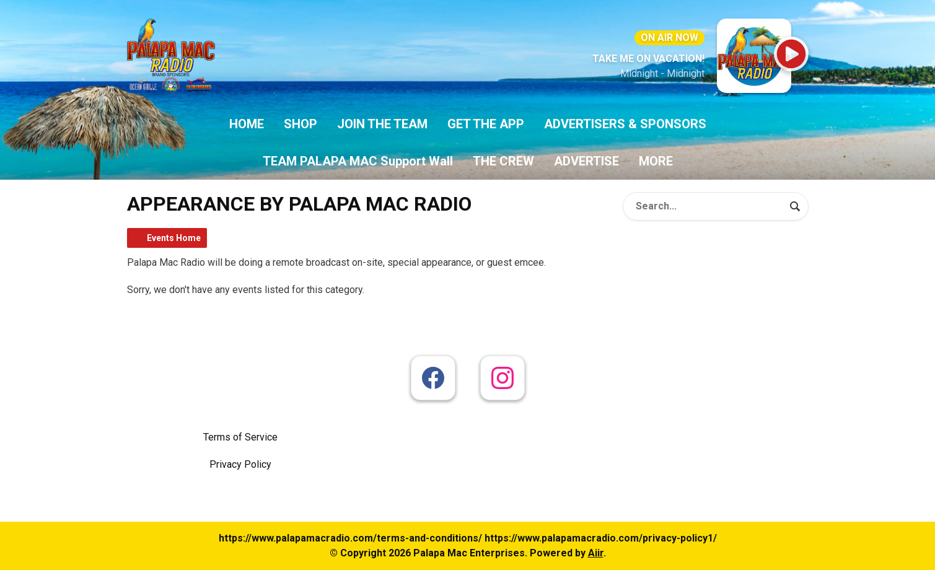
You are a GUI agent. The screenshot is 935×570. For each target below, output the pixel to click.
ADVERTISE (586, 161)
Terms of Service (240, 437)
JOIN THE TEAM (382, 123)
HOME (246, 123)
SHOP (300, 123)
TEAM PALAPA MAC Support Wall (358, 161)
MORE (656, 161)
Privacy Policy (240, 464)
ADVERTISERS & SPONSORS (625, 123)
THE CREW (503, 161)
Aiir (596, 553)
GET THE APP (485, 123)
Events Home (174, 238)
